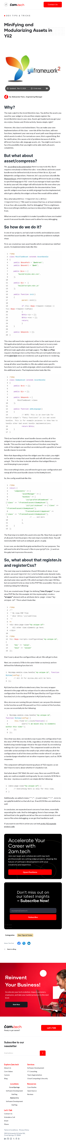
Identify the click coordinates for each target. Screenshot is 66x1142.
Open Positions (30, 868)
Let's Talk (51, 1024)
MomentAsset (10, 178)
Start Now (16, 1000)
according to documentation (19, 166)
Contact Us (53, 4)
